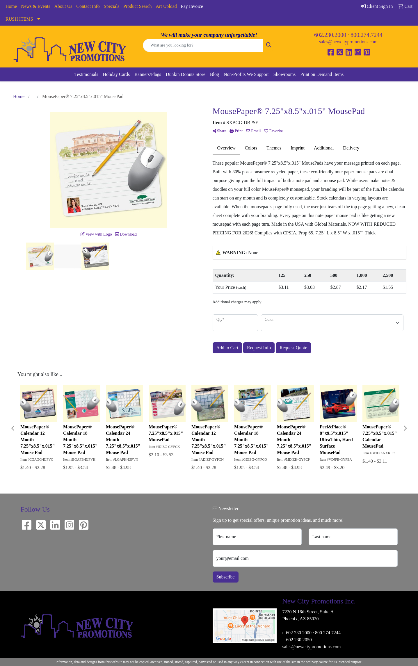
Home (11, 6)
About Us (63, 6)
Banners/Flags (147, 74)
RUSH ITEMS (19, 19)
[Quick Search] (203, 45)
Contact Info (87, 6)
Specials (111, 6)
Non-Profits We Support (246, 74)
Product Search (137, 6)
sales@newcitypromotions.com (348, 41)
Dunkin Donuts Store (185, 74)
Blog (214, 74)
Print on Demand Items (322, 74)
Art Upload (166, 6)
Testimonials (86, 74)
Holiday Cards (116, 74)
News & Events (35, 6)
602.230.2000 (330, 35)
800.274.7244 (367, 35)
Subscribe (225, 576)
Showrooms (284, 74)
